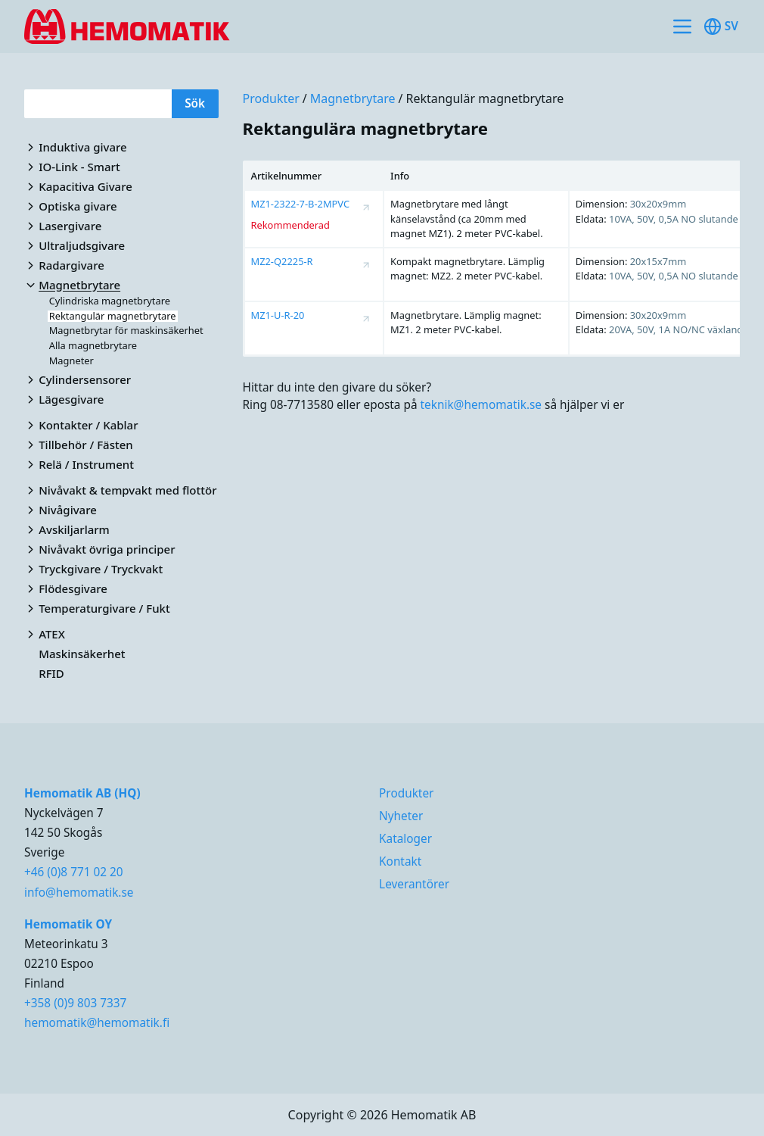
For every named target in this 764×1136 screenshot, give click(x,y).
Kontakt (400, 861)
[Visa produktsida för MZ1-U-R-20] (366, 318)
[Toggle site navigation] (682, 26)
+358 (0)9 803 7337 (75, 1003)
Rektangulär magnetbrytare (484, 98)
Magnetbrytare (353, 98)
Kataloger (405, 839)
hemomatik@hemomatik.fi (96, 1023)
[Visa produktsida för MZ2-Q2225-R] (366, 265)
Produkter (271, 98)
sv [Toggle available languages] (720, 26)
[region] (492, 259)
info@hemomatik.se (78, 892)
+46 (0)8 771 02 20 (73, 872)
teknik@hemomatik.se (481, 405)
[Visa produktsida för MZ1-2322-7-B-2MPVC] (366, 207)
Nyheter (401, 816)
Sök (195, 103)
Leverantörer (414, 884)
